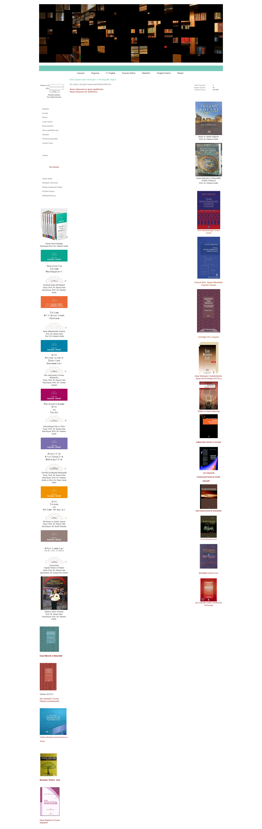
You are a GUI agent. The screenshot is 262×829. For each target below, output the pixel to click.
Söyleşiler (45, 134)
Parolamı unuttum (54, 95)
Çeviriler (45, 113)
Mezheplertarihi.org (49, 196)
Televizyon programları (50, 139)
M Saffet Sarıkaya (48, 191)
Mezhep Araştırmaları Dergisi (52, 187)
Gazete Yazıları (47, 122)
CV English (110, 73)
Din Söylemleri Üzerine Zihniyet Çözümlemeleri (49, 700)
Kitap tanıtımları (47, 126)
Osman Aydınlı (47, 179)
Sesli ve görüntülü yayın (50, 130)
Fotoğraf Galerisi (164, 73)
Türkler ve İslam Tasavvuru (209, 411)
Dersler (44, 117)
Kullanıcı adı (44, 85)
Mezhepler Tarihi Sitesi (50, 183)
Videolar (45, 155)
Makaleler (146, 73)
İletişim (180, 73)
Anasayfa (80, 73)
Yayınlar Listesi (47, 143)
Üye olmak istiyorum (54, 97)
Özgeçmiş (95, 73)
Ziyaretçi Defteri (128, 73)
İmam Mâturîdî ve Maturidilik (51, 656)
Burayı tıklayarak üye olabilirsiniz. (84, 92)
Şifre (47, 88)
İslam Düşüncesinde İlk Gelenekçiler (209, 511)
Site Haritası (54, 167)
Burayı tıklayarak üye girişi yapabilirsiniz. (87, 89)
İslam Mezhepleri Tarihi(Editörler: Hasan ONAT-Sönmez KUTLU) (209, 377)
